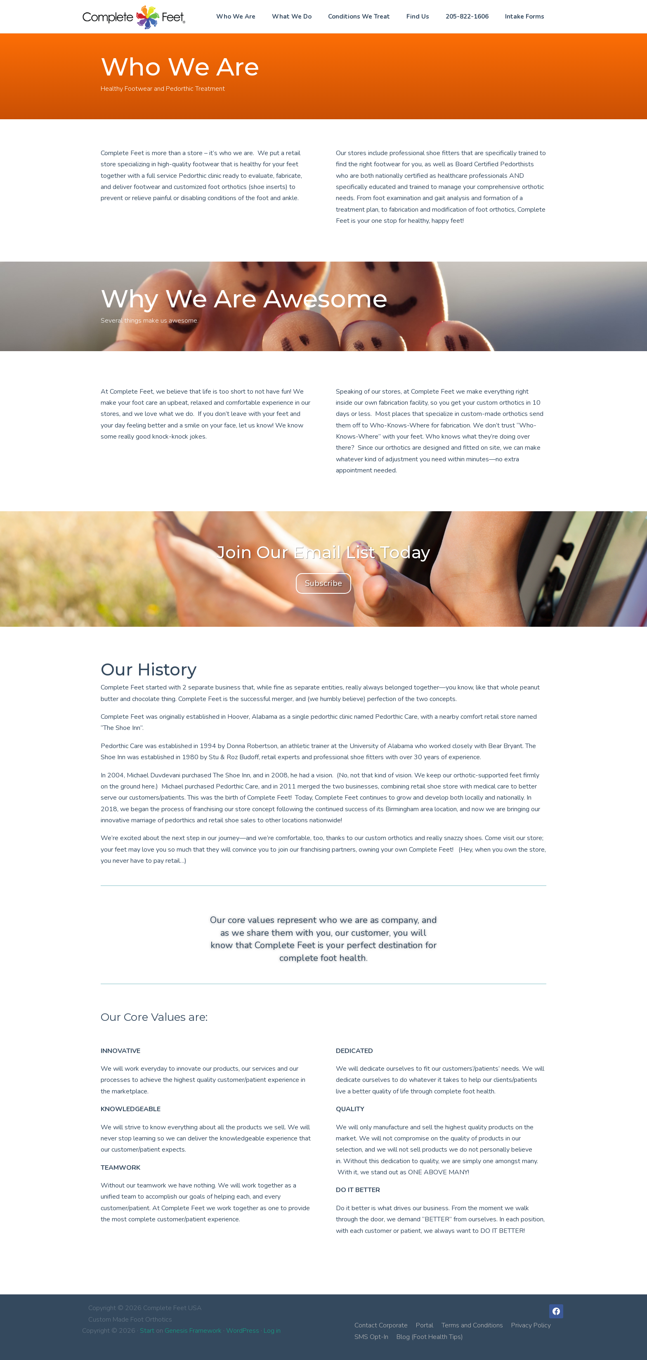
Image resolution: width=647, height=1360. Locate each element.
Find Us (417, 16)
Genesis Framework (193, 1330)
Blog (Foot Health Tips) (430, 1336)
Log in (272, 1330)
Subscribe (323, 583)
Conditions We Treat (359, 16)
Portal (424, 1325)
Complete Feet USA (133, 17)
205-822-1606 (467, 16)
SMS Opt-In (371, 1336)
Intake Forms (524, 16)
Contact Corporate (381, 1325)
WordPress (242, 1330)
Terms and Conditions (472, 1325)
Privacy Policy (531, 1325)
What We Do (292, 16)
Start (147, 1330)
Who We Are (235, 16)
